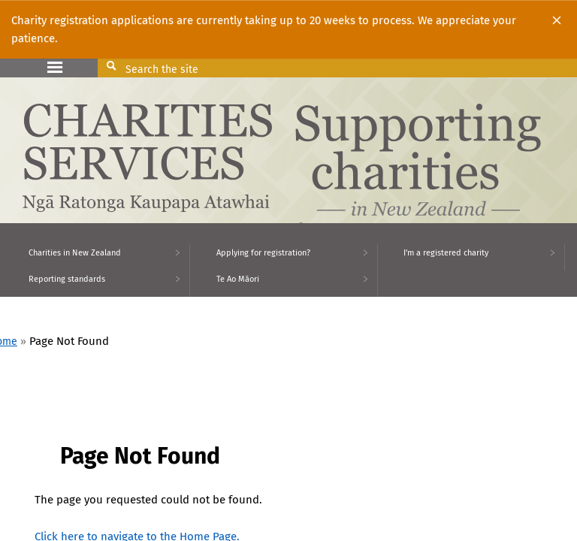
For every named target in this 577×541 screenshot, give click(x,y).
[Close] (557, 20)
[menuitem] (95, 257)
